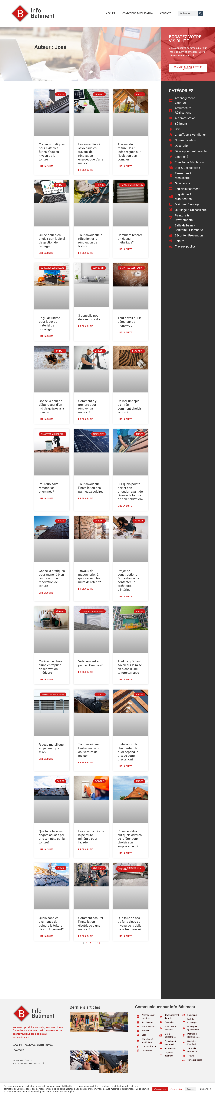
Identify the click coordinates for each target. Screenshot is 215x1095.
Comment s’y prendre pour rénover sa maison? (87, 406)
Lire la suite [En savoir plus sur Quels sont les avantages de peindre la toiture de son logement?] (46, 936)
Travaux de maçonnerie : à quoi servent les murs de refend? (89, 576)
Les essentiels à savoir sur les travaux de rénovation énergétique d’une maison (90, 154)
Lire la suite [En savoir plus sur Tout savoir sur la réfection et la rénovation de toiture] (85, 253)
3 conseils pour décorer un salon (90, 317)
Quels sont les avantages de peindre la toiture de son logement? (51, 923)
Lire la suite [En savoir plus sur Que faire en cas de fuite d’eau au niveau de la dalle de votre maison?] (125, 936)
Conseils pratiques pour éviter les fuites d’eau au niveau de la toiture (52, 152)
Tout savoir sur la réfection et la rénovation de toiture (90, 240)
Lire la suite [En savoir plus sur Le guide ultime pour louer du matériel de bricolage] (46, 336)
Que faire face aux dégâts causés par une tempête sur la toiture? (52, 836)
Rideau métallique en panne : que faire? (51, 748)
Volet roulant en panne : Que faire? (90, 663)
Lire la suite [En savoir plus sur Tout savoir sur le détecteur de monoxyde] (125, 332)
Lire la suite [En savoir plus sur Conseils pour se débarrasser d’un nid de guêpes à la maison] (46, 419)
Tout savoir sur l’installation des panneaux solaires (90, 487)
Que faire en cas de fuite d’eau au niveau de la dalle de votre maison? (129, 923)
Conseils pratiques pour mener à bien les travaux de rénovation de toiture (52, 578)
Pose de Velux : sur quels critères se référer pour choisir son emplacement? (130, 838)
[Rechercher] (200, 13)
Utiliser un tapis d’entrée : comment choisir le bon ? (129, 406)
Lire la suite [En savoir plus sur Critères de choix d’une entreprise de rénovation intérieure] (46, 679)
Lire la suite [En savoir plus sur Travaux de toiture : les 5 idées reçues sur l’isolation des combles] (125, 166)
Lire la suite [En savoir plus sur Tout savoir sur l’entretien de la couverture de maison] (85, 762)
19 (98, 943)
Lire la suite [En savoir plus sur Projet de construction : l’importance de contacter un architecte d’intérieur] (125, 596)
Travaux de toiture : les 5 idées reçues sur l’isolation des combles (129, 152)
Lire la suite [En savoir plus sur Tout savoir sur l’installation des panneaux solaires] (85, 498)
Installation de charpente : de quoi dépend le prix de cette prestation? (128, 752)
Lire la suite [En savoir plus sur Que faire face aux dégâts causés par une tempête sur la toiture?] (46, 849)
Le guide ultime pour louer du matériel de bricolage (49, 323)
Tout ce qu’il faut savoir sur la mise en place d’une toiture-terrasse (130, 667)
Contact (165, 13)
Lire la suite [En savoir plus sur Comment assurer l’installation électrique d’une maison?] (85, 936)
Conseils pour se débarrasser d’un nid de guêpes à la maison (51, 406)
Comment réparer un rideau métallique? (130, 238)
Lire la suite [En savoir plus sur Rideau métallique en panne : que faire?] (46, 759)
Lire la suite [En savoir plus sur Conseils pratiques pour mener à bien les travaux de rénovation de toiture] (46, 592)
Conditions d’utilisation (137, 13)
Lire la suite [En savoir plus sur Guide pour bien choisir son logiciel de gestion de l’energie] (46, 253)
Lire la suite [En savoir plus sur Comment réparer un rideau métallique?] (125, 249)
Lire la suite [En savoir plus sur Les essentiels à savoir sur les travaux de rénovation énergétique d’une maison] (85, 170)
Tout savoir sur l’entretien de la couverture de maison (88, 750)
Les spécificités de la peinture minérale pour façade (91, 836)
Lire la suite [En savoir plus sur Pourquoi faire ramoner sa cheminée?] (46, 498)
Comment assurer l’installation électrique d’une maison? (90, 923)
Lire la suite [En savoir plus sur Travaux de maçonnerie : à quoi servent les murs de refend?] (85, 589)
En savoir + (205, 1089)
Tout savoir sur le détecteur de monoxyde (130, 321)
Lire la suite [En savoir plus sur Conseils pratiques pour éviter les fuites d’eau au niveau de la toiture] (46, 166)
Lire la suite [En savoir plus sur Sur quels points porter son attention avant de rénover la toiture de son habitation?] (125, 506)
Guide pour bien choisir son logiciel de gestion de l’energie (52, 240)
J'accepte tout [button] (160, 1089)
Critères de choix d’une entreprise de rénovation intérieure (50, 667)
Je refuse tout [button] (176, 1089)
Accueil (111, 13)
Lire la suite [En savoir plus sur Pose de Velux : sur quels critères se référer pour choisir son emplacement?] (125, 853)
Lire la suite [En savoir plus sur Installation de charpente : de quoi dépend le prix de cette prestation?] (125, 766)
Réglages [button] (191, 1089)
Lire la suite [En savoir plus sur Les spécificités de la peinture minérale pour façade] (85, 849)
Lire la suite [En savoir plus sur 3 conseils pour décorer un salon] (85, 326)
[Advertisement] (91, 969)
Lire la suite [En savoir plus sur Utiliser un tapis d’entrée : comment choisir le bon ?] (125, 419)
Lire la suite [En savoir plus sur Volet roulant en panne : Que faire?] (85, 672)
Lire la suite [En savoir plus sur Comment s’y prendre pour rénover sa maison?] (85, 419)
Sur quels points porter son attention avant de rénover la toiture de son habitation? (130, 491)
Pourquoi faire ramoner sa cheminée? (48, 487)
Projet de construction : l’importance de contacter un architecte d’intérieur (128, 580)
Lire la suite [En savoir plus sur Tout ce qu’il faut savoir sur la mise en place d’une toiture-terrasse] (125, 679)
